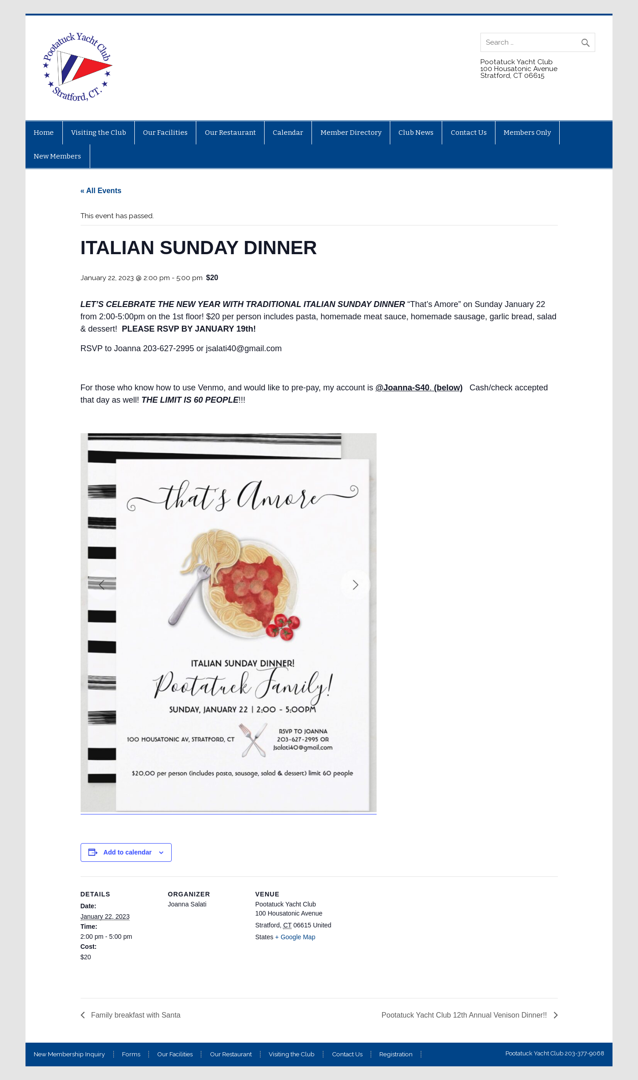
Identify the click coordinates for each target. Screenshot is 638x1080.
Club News (416, 132)
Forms (131, 1054)
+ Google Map (295, 937)
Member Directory (351, 132)
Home (44, 132)
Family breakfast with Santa (135, 1015)
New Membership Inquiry (69, 1054)
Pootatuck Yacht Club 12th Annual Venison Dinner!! (465, 1015)
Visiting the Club (98, 132)
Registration (396, 1054)
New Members (57, 156)
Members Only (527, 132)
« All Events (101, 191)
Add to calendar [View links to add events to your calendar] (127, 852)
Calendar (288, 132)
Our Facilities (165, 132)
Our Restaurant (230, 132)
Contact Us (469, 132)
